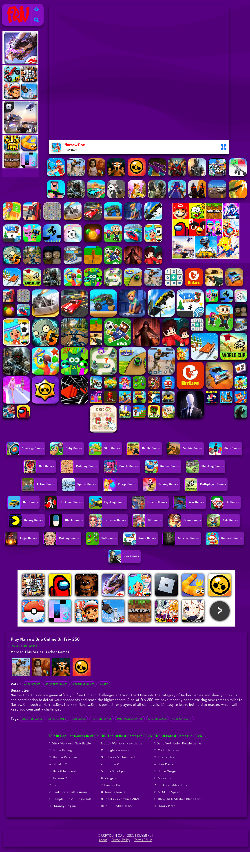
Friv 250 (9, 7)
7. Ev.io (54, 785)
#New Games (32, 684)
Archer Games (57, 651)
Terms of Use (143, 840)
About (103, 840)
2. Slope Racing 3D (63, 750)
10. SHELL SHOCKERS (116, 806)
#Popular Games (84, 684)
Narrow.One (30, 645)
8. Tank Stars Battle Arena (68, 792)
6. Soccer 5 (162, 778)
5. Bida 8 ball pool (62, 771)
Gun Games (79, 718)
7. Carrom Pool (112, 785)
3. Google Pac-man (63, 757)
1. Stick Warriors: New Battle (70, 743)
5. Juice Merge (165, 771)
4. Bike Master (164, 764)
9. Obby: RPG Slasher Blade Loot (178, 799)
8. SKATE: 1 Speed (167, 792)
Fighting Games (101, 718)
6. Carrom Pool (60, 778)
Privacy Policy (120, 840)
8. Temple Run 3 (113, 792)
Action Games (57, 718)
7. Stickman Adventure (171, 785)
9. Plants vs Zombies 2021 (120, 799)
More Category (182, 718)
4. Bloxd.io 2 (58, 764)
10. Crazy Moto (164, 806)
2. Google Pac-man (115, 750)
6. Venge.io (109, 778)
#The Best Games (56, 684)
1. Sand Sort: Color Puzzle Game (177, 743)
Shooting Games (32, 718)
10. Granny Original (63, 806)
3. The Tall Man (165, 757)
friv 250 (70, 704)
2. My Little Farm (166, 750)
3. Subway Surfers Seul (118, 757)
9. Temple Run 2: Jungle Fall (70, 799)
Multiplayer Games (129, 718)
